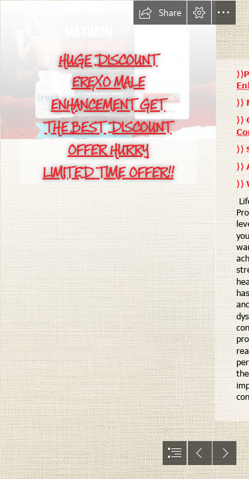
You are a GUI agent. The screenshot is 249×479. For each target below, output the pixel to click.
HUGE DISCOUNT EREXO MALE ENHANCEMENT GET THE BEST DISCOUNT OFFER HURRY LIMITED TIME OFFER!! (108, 115)
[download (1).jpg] (107, 239)
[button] (160, 13)
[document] (124, 239)
